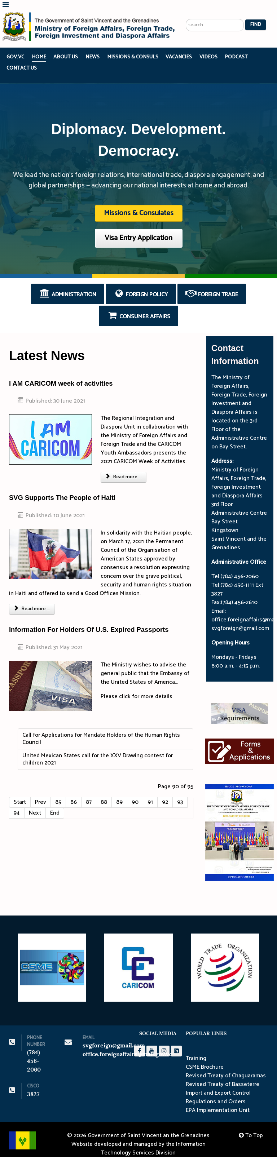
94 (16, 803)
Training (196, 1049)
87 (89, 792)
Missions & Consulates (138, 204)
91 (150, 792)
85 (58, 792)
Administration (67, 284)
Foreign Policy (141, 284)
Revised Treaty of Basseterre (222, 1075)
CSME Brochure (205, 1058)
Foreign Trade (211, 284)
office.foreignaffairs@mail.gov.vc (127, 1044)
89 (119, 792)
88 (104, 792)
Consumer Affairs (138, 306)
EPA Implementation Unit (218, 1101)
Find (255, 15)
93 (180, 792)
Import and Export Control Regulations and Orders (218, 1088)
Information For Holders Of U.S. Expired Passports (88, 620)
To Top (251, 1126)
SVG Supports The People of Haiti (62, 488)
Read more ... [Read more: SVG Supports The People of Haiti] (32, 599)
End (55, 803)
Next (35, 803)
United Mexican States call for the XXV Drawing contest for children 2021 (97, 749)
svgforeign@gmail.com (114, 1035)
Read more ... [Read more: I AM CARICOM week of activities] (123, 468)
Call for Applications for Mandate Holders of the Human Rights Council (101, 729)
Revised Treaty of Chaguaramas (226, 1066)
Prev (40, 792)
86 (73, 792)
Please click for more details (136, 687)
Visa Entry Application (138, 229)
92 (165, 792)
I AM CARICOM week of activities (61, 373)
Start (20, 792)
